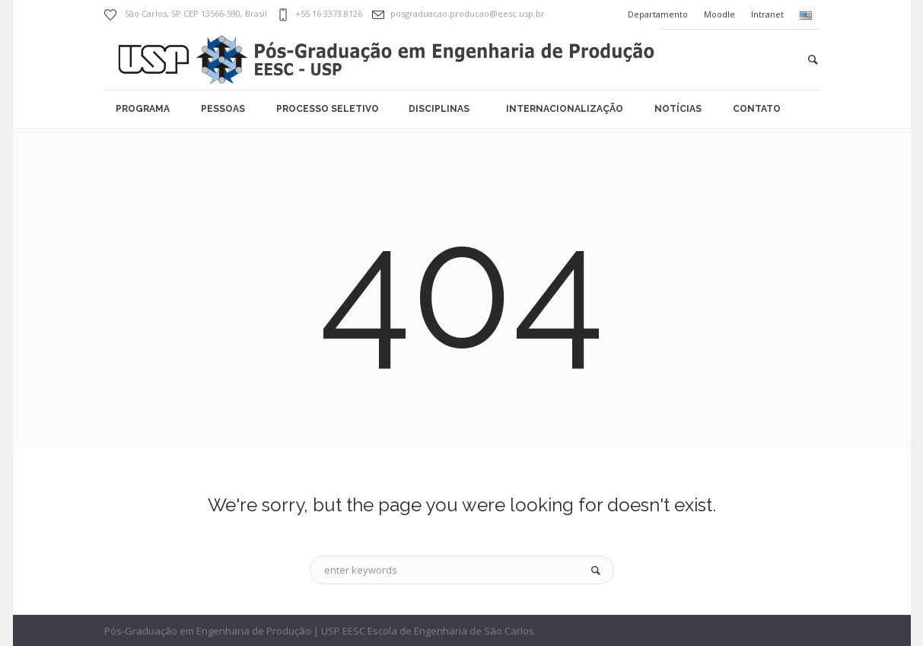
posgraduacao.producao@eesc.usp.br (467, 13)
